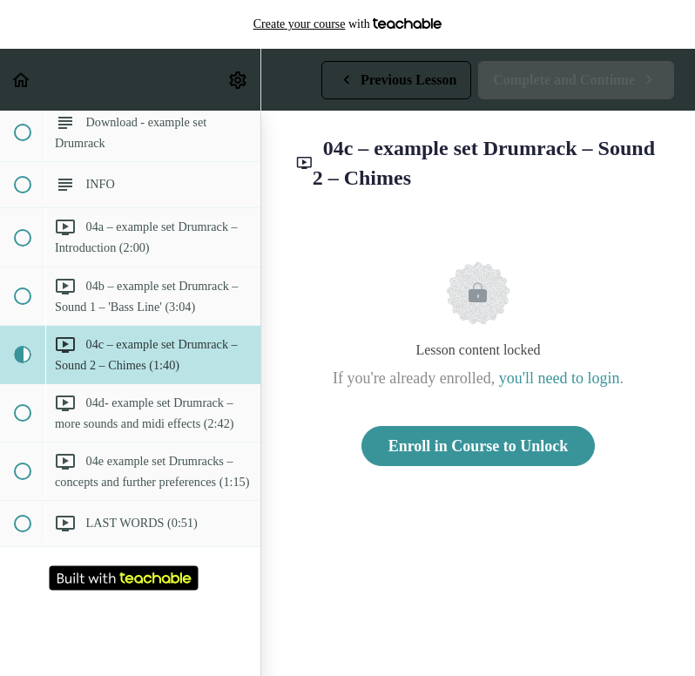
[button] (22, 80)
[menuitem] (238, 80)
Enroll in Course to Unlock (478, 446)
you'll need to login (559, 378)
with (347, 24)
